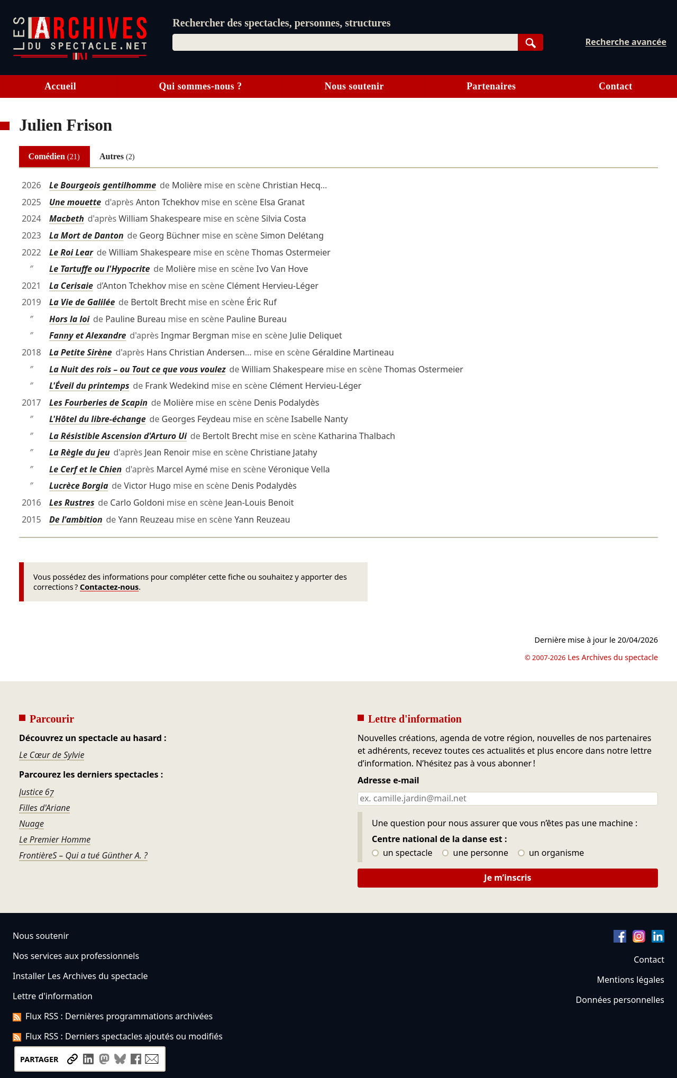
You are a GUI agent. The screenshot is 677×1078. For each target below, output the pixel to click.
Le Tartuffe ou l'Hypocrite (99, 269)
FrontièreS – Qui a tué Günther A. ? (83, 855)
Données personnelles (620, 1000)
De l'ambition (76, 519)
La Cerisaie (71, 285)
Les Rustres (72, 502)
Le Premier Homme (54, 839)
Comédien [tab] (54, 156)
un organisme (551, 853)
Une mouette (75, 202)
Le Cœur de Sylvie (51, 755)
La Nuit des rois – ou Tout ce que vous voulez (137, 369)
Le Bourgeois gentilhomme (102, 185)
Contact (616, 86)
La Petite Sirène (80, 352)
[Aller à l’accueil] (80, 57)
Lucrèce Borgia (78, 485)
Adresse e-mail (388, 780)
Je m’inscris (507, 877)
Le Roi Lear (71, 252)
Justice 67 (36, 792)
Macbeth (66, 218)
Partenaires (491, 86)
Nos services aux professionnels (76, 956)
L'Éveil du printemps (89, 385)
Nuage (31, 823)
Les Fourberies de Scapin (98, 402)
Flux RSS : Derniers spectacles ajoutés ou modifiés (118, 1036)
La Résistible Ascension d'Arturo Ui (118, 436)
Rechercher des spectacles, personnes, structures (281, 23)
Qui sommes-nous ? (200, 86)
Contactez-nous (109, 587)
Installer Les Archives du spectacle (80, 976)
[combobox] (344, 42)
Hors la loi (69, 319)
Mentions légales (630, 979)
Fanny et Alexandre (87, 335)
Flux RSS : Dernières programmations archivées (113, 1016)
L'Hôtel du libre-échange (97, 419)
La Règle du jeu (79, 452)
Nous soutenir (354, 86)
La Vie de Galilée (82, 302)
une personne (475, 853)
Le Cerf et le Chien (85, 469)
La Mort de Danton (86, 235)
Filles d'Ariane (44, 808)
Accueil (60, 86)
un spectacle (402, 853)
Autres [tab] (117, 156)
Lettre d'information (53, 996)
